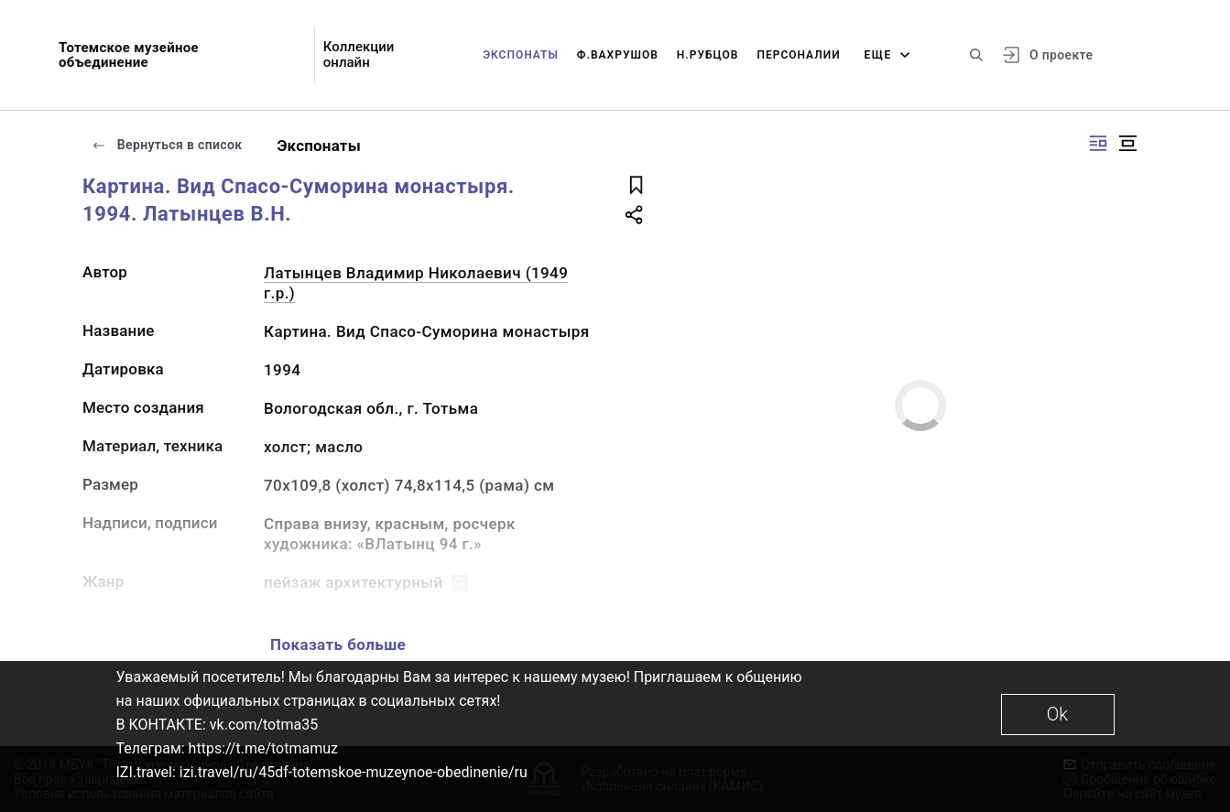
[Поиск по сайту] (976, 55)
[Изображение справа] (1098, 143)
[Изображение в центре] (1127, 143)
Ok (1057, 714)
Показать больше (338, 644)
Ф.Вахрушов (618, 55)
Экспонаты (521, 55)
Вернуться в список (167, 144)
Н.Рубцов (708, 55)
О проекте (1061, 55)
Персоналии (798, 55)
